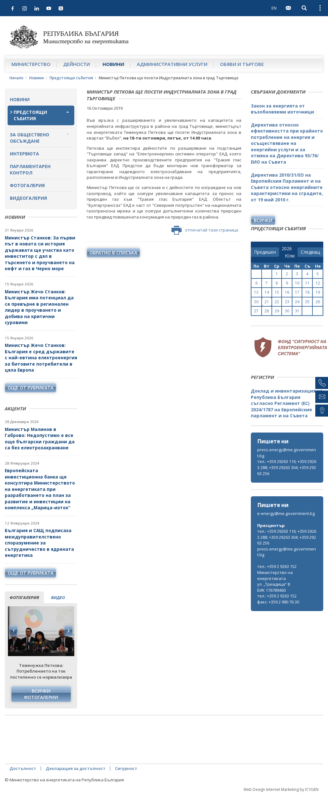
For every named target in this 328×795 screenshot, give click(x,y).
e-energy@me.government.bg (286, 513)
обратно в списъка (113, 253)
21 (266, 301)
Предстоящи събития (71, 78)
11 (307, 283)
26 (318, 301)
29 (277, 311)
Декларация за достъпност (75, 768)
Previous (14, 630)
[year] (287, 248)
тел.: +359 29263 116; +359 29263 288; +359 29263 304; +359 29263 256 (286, 467)
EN (274, 8)
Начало (16, 78)
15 (277, 292)
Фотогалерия (27, 185)
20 (256, 301)
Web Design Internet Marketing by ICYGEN (281, 789)
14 (266, 292)
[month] (290, 256)
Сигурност (126, 768)
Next (68, 630)
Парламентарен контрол (30, 169)
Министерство (30, 64)
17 (297, 292)
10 (297, 283)
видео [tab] (58, 597)
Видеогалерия (28, 198)
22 (277, 301)
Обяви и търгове (242, 64)
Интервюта (24, 154)
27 (256, 311)
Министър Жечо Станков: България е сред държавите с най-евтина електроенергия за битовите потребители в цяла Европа (41, 357)
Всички (263, 220)
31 (297, 311)
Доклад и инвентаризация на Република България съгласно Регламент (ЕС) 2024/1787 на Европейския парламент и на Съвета (287, 403)
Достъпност (23, 768)
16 (287, 292)
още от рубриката (30, 388)
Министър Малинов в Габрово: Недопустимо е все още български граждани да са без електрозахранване (40, 438)
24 (297, 301)
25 (307, 301)
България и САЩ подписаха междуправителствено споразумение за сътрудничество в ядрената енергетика (39, 542)
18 (307, 292)
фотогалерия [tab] (24, 597)
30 (287, 311)
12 (318, 283)
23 (287, 301)
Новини (113, 64)
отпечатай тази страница (204, 230)
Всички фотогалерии (41, 694)
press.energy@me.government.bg (286, 453)
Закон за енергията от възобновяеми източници (282, 109)
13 (256, 292)
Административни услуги (172, 64)
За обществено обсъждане (29, 138)
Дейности (76, 64)
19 (318, 292)
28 (266, 311)
